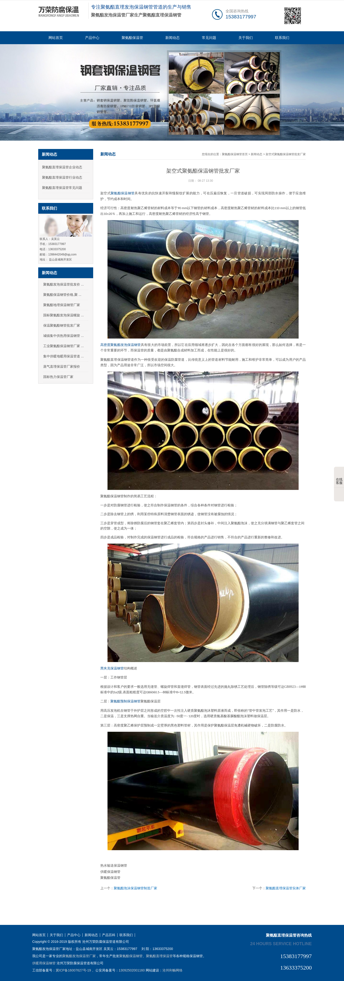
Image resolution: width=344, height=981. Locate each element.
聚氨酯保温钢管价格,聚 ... (62, 295)
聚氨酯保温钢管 (122, 193)
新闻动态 (172, 38)
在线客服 (339, 477)
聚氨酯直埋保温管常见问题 (62, 188)
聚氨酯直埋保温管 (159, 956)
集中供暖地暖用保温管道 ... (63, 356)
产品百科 (108, 935)
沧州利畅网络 (172, 970)
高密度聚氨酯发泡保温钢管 (120, 345)
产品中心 (92, 38)
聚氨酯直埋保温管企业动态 (62, 167)
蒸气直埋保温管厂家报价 (61, 366)
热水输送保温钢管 (113, 865)
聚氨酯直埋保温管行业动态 (62, 177)
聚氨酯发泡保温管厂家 (79, 956)
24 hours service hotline (281, 943)
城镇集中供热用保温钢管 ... (63, 336)
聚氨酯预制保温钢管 (125, 701)
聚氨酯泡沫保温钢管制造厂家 (135, 888)
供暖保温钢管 (110, 872)
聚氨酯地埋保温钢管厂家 (61, 305)
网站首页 (55, 38)
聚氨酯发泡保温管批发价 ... (63, 284)
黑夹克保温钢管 (112, 668)
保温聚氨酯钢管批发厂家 (61, 325)
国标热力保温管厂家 (58, 377)
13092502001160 (132, 970)
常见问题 (209, 38)
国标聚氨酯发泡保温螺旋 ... (63, 315)
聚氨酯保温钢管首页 (235, 154)
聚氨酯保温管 (132, 38)
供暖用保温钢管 (44, 963)
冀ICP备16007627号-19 (73, 970)
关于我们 (245, 38)
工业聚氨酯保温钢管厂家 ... (63, 346)
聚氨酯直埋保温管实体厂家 (286, 888)
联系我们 (282, 38)
